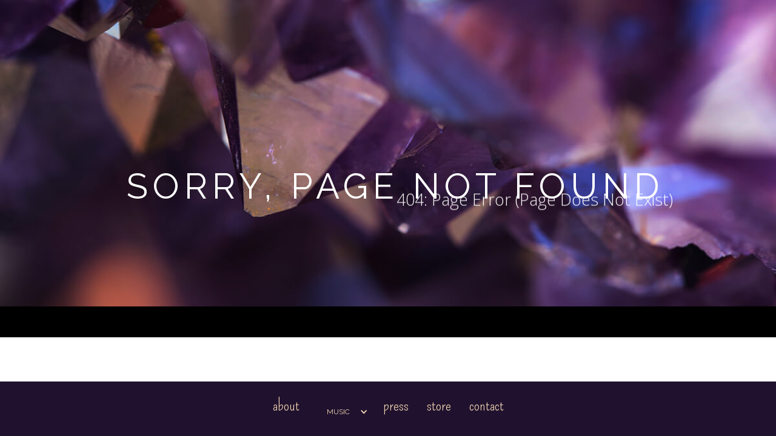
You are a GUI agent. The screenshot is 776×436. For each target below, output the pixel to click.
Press (396, 405)
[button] (341, 412)
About (286, 405)
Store (439, 405)
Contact (486, 405)
